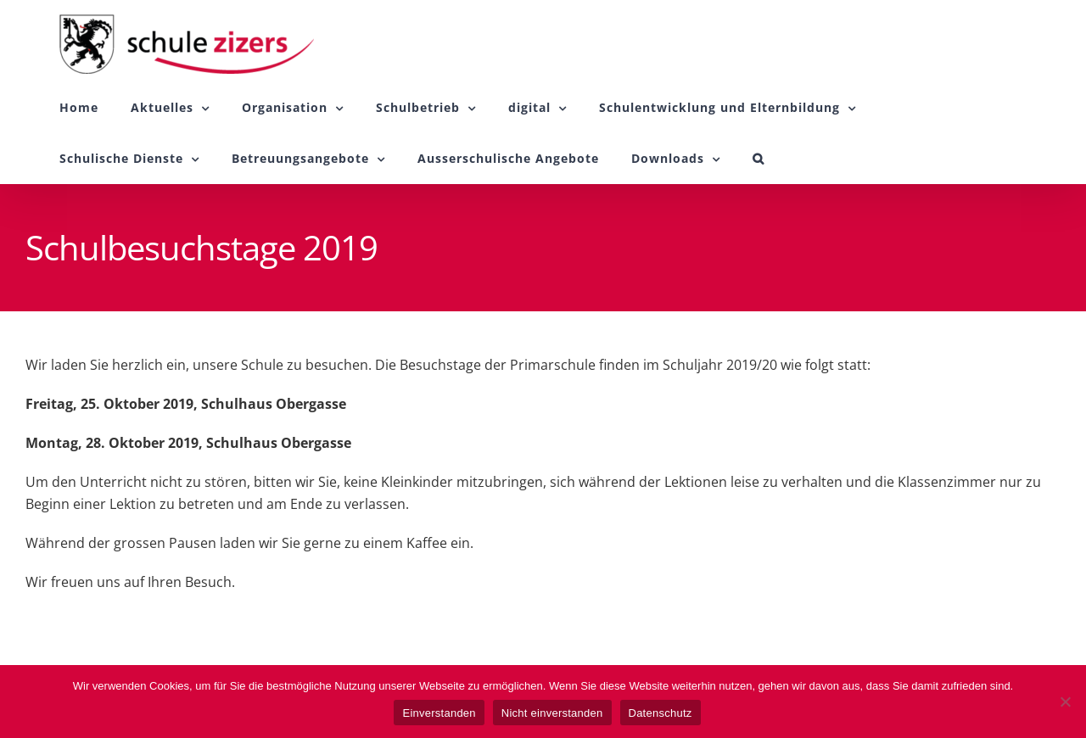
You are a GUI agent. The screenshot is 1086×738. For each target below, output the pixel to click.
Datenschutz (660, 713)
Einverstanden (438, 713)
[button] (758, 158)
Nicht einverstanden (552, 713)
